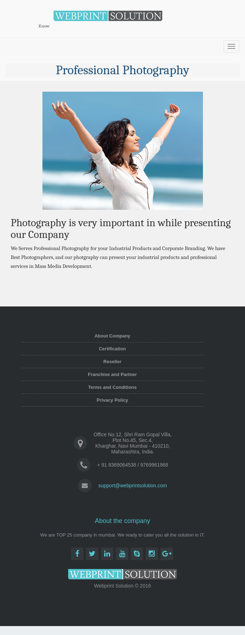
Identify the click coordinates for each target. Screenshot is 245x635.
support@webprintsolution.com (132, 485)
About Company (112, 336)
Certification (112, 348)
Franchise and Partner (112, 374)
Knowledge (49, 26)
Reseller (112, 361)
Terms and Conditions (112, 387)
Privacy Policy (112, 400)
